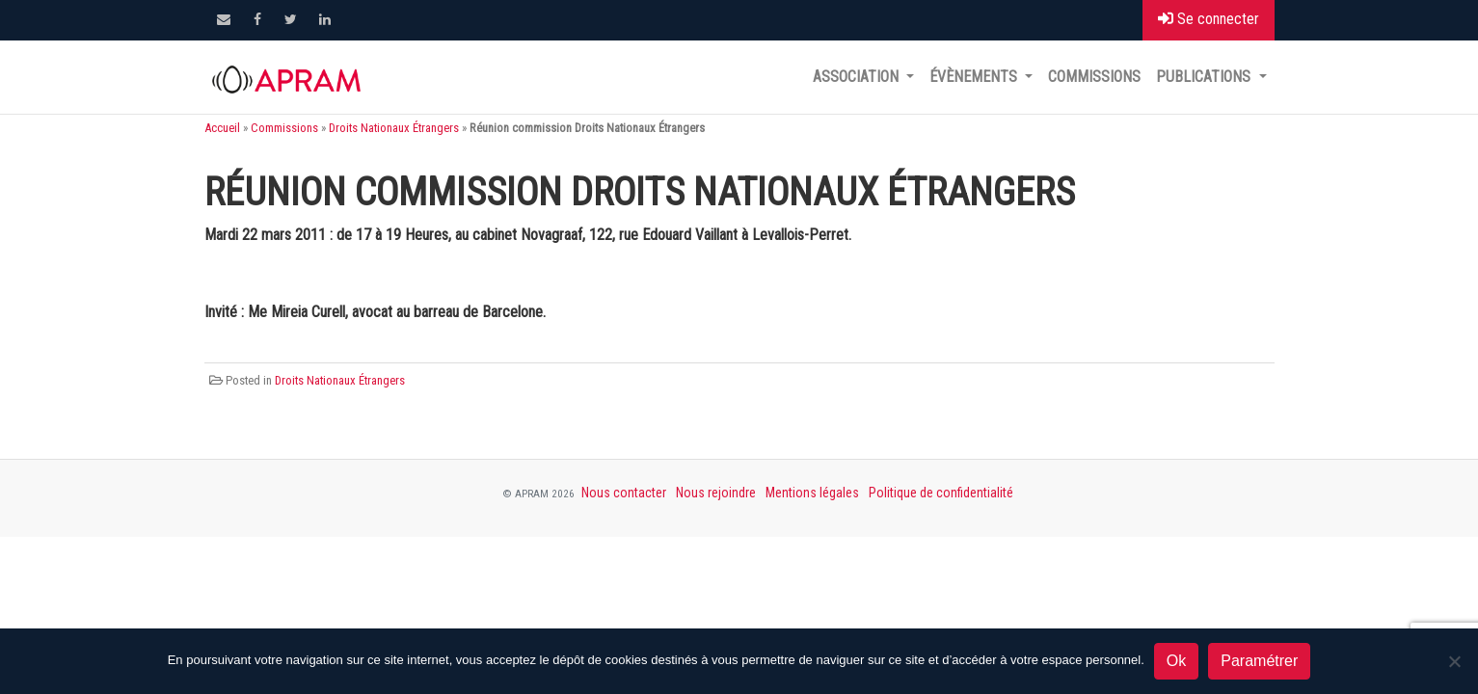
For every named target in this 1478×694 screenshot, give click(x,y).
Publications (1205, 76)
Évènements (975, 76)
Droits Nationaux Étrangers (394, 127)
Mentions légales (812, 492)
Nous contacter (623, 492)
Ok (1176, 661)
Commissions (1094, 76)
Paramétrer (1259, 661)
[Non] (1454, 661)
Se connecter (1208, 19)
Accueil (222, 127)
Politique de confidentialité (941, 492)
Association (857, 76)
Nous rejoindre (716, 492)
